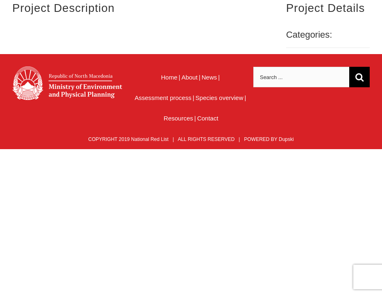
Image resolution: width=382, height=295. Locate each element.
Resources (178, 118)
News (209, 77)
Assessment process (163, 97)
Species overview (219, 97)
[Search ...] (301, 77)
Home (169, 77)
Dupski (286, 139)
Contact (207, 118)
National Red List (149, 139)
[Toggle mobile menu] (365, 20)
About (190, 77)
